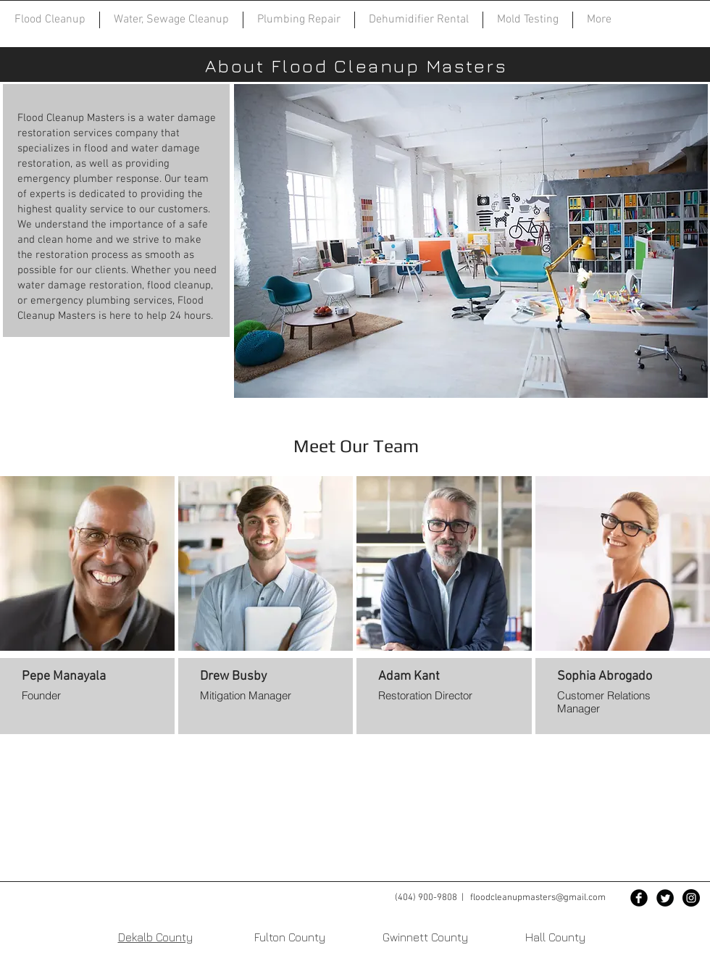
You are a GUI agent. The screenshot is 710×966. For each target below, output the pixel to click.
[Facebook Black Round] (639, 898)
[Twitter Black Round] (665, 898)
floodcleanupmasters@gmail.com (538, 898)
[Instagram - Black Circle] (691, 898)
